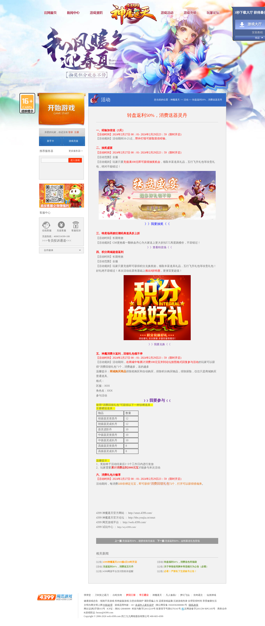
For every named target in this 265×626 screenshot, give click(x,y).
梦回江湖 (130, 595)
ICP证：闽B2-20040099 (118, 608)
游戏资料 (97, 12)
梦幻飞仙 (185, 595)
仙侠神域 (211, 595)
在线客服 (46, 230)
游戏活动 (167, 12)
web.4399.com (114, 616)
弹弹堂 (87, 595)
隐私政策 (193, 605)
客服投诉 (76, 230)
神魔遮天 (132, 12)
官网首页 (50, 12)
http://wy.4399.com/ (126, 527)
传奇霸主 (198, 595)
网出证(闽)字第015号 (94, 608)
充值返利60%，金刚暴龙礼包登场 (182, 541)
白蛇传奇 (117, 595)
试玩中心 (107, 527)
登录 (70, 132)
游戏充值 (191, 12)
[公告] (116, 562)
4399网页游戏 (54, 597)
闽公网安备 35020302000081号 (171, 605)
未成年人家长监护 (144, 605)
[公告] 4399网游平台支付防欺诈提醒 (114, 571)
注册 (76, 132)
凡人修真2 (171, 595)
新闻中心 (74, 12)
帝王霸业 (144, 595)
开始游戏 (61, 110)
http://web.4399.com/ (134, 522)
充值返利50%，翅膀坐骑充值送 (138, 541)
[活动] (177, 562)
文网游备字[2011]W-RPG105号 (198, 608)
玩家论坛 (214, 12)
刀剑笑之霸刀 (102, 595)
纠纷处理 (108, 605)
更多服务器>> (76, 151)
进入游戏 (75, 160)
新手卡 (50, 141)
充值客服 (61, 230)
